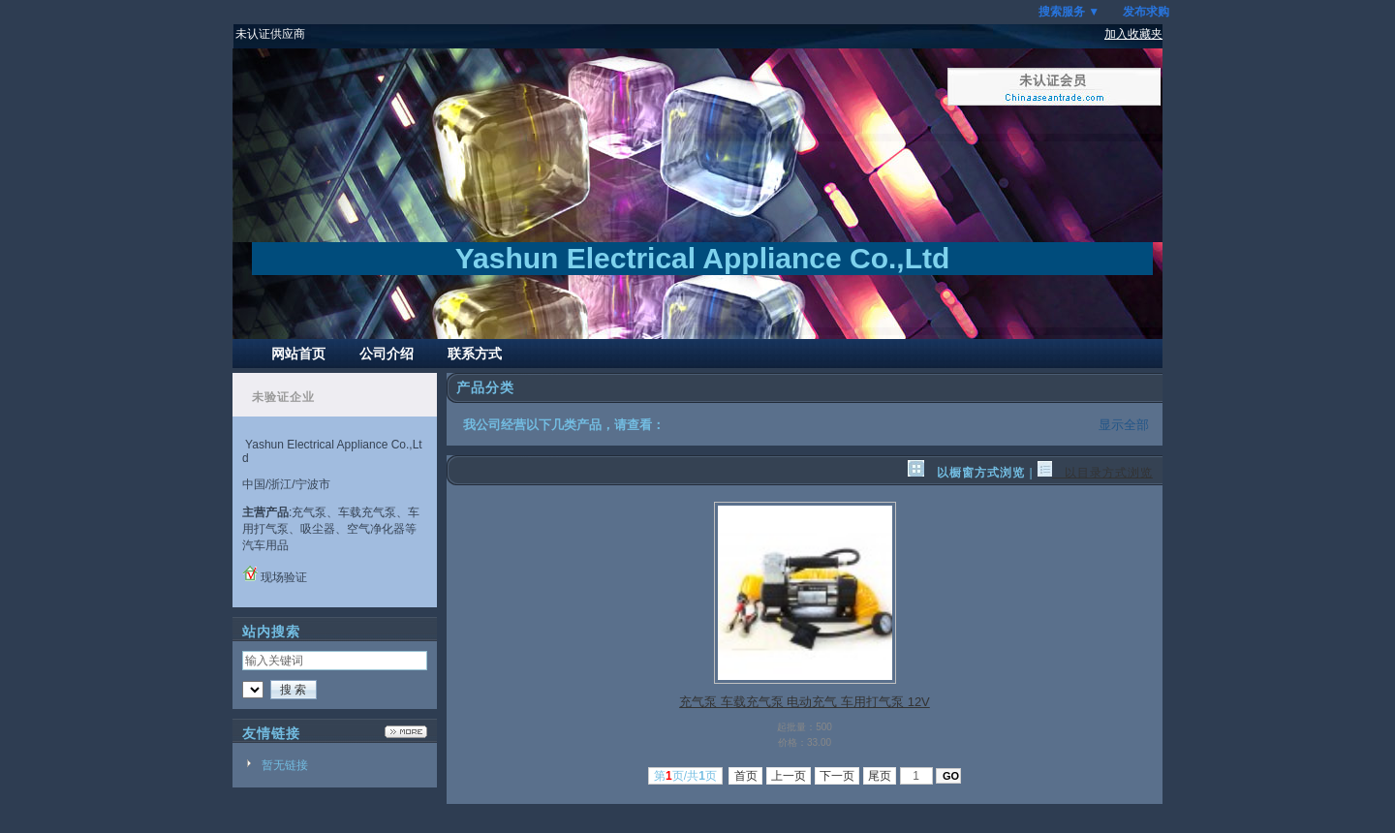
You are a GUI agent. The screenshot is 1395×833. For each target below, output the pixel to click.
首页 (745, 776)
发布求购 (1146, 11)
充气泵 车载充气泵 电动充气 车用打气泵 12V (804, 701)
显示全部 (1124, 424)
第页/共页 (685, 776)
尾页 (880, 776)
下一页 (837, 776)
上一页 (789, 776)
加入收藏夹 (1133, 34)
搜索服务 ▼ (1069, 11)
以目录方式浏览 (1095, 472)
